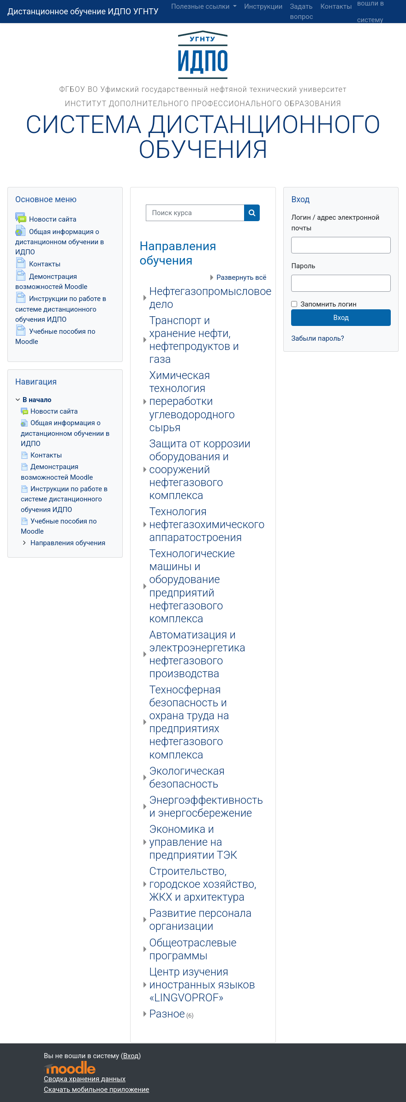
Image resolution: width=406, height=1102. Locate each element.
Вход (367, 36)
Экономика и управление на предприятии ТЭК (193, 842)
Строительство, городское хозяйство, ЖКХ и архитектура (203, 884)
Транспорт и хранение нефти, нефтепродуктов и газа (194, 340)
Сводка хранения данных (84, 1079)
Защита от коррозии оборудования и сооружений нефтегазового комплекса (200, 469)
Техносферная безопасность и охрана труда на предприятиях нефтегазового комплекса (189, 722)
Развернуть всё (241, 277)
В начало (37, 400)
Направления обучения (67, 543)
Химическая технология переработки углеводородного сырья (192, 401)
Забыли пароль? (317, 338)
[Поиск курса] (195, 213)
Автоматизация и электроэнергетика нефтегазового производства (197, 654)
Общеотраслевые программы (193, 949)
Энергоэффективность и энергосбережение (206, 806)
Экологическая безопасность (187, 777)
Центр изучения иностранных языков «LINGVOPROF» (202, 984)
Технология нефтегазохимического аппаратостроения (207, 524)
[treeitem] (65, 471)
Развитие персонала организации (200, 920)
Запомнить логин (328, 304)
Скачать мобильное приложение (96, 1089)
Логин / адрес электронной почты (335, 222)
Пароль (303, 266)
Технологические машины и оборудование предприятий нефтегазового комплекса (192, 586)
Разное (167, 1013)
